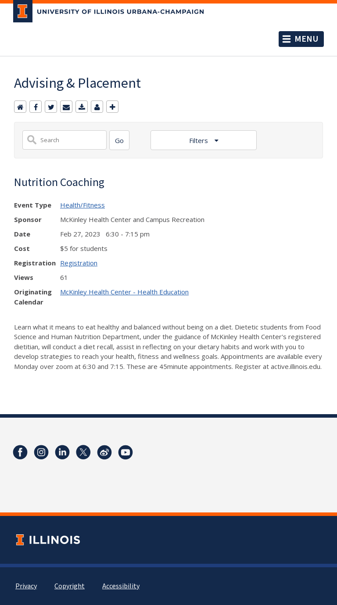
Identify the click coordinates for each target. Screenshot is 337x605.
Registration (78, 262)
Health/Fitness (82, 204)
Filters (199, 140)
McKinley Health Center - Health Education (124, 291)
